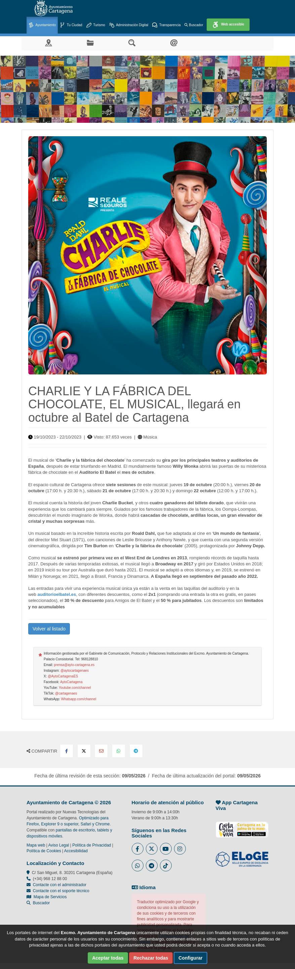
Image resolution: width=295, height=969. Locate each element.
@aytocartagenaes (74, 670)
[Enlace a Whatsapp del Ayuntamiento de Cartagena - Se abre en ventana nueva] (137, 865)
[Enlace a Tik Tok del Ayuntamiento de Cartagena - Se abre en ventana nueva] (166, 865)
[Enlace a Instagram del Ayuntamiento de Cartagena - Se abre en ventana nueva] (180, 849)
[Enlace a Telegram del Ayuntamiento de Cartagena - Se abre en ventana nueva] (152, 865)
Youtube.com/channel (75, 688)
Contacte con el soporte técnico (61, 890)
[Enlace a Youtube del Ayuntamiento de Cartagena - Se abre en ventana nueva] (166, 849)
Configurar (190, 958)
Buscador (193, 25)
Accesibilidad (76, 851)
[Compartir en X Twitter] (84, 751)
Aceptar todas (107, 958)
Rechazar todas (150, 958)
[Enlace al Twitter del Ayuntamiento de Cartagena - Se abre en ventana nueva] (152, 849)
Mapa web (36, 845)
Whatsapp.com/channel (78, 699)
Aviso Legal (58, 845)
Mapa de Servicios (47, 897)
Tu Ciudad (71, 25)
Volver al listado (49, 628)
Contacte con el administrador (59, 884)
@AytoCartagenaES (63, 676)
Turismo (95, 25)
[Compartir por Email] (101, 751)
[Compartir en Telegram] (136, 751)
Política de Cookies (44, 851)
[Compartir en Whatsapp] (118, 751)
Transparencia (166, 25)
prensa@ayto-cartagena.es (74, 665)
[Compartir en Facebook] (66, 751)
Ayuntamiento (42, 25)
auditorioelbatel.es (56, 594)
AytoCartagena (71, 682)
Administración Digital (128, 25)
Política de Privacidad (91, 845)
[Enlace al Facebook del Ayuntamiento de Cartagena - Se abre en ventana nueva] (137, 849)
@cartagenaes (66, 693)
